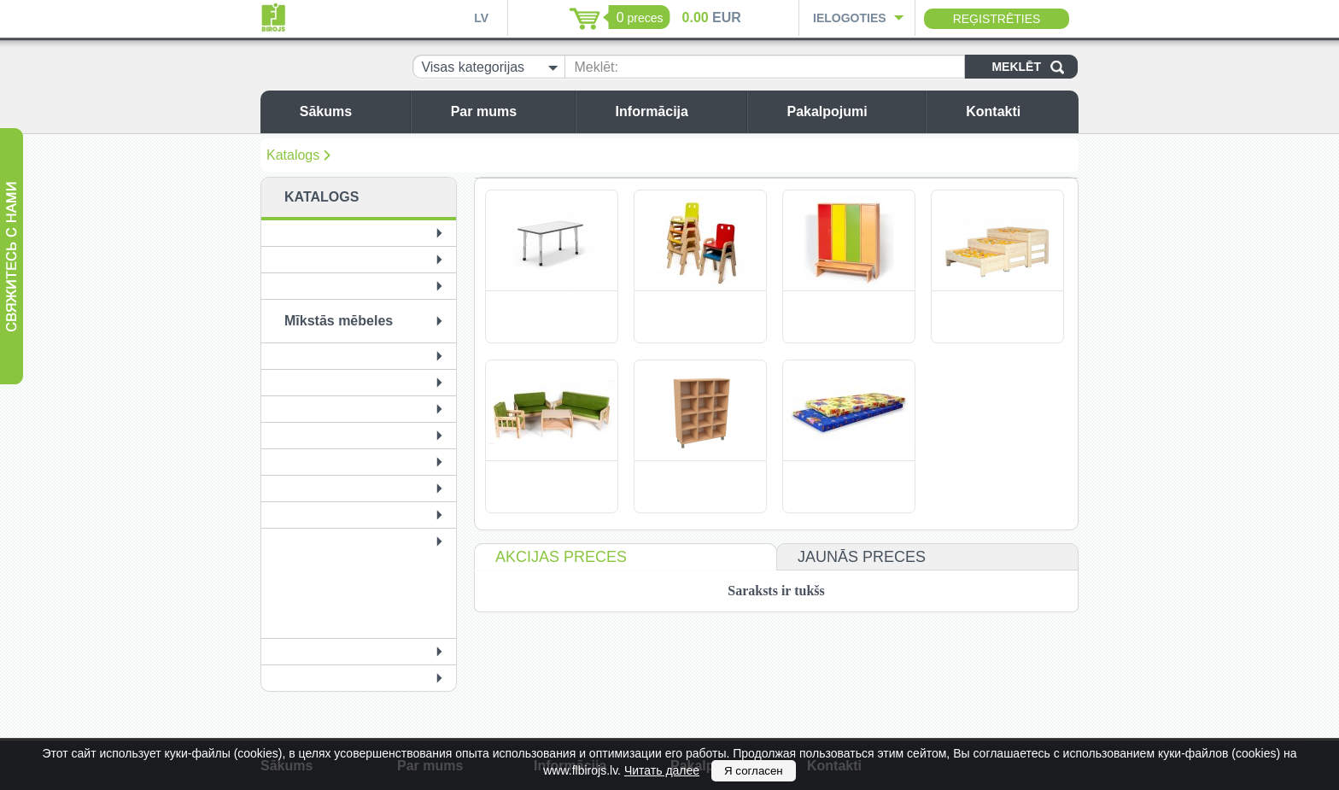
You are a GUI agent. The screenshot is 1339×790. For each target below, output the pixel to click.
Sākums (350, 111)
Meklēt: (596, 67)
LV (481, 18)
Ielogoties (849, 18)
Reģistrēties (997, 19)
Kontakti (1018, 111)
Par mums (508, 111)
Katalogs (292, 155)
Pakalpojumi (851, 111)
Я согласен (753, 770)
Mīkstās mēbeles (338, 320)
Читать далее (661, 770)
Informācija (677, 111)
